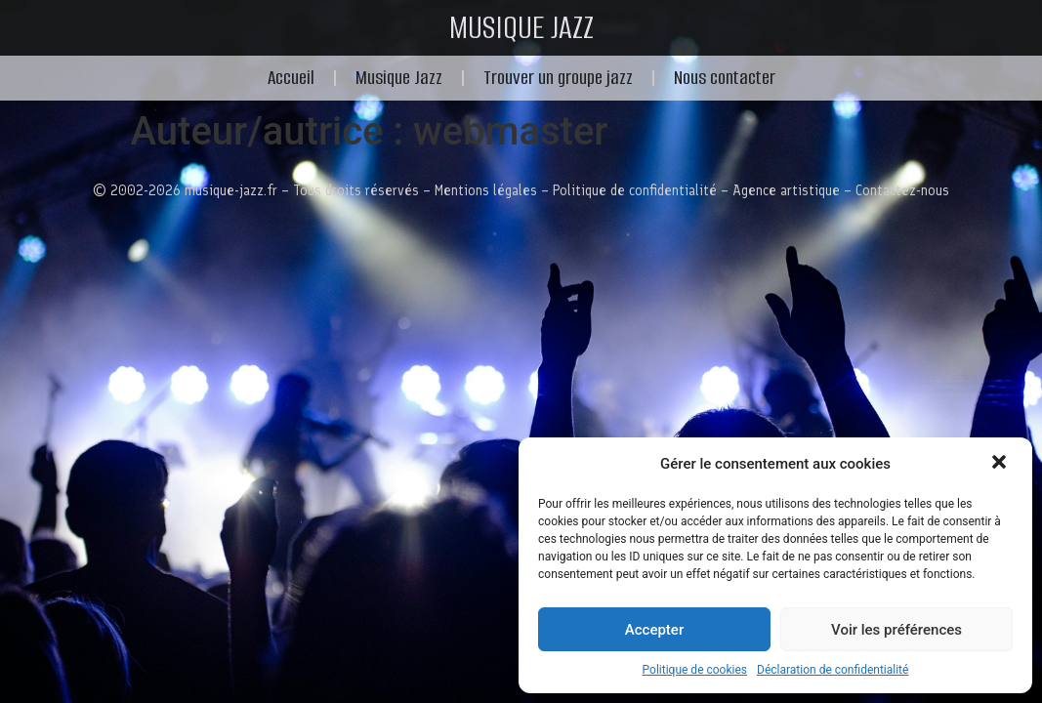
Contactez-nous (902, 190)
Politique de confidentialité (635, 190)
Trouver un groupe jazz (558, 77)
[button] (1001, 464)
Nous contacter (724, 77)
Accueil (291, 77)
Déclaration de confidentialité (832, 670)
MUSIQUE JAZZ (521, 27)
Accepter (654, 630)
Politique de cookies (695, 670)
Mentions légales (486, 190)
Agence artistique (786, 190)
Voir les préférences (896, 630)
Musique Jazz (398, 77)
